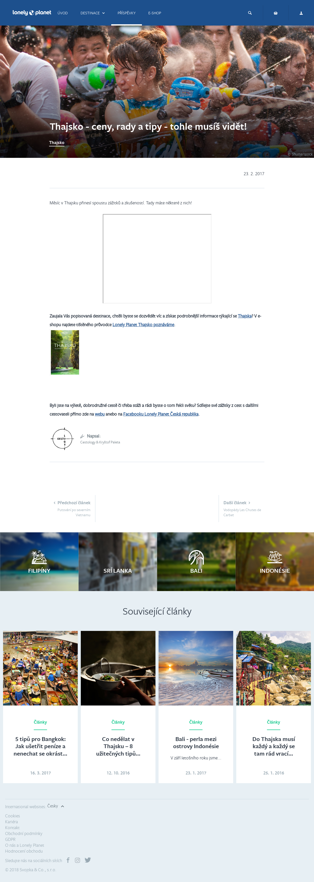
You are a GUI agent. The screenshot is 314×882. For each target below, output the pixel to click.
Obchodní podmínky (23, 833)
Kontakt (12, 827)
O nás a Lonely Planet (24, 845)
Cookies (12, 816)
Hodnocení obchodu (24, 851)
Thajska (245, 316)
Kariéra (11, 822)
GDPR (10, 839)
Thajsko (56, 142)
